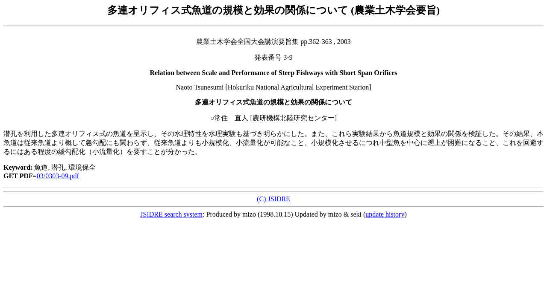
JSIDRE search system (171, 214)
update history (384, 214)
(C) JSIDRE (273, 199)
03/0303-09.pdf (58, 176)
